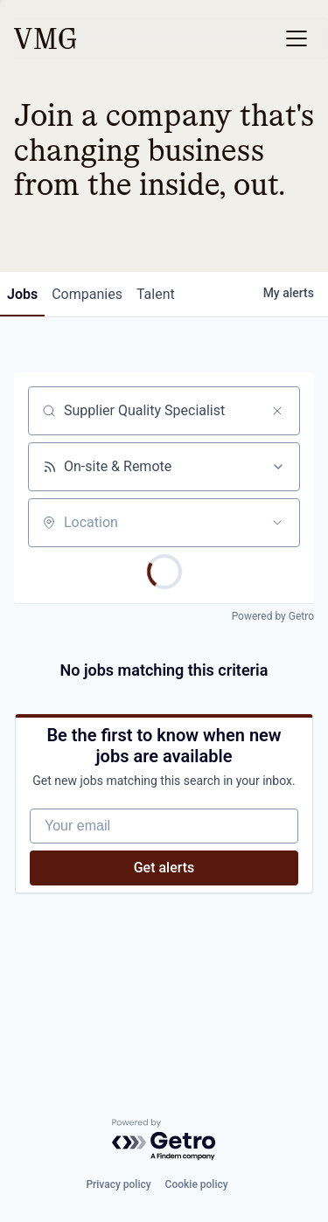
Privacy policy (118, 1184)
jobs (22, 294)
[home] (45, 38)
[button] (296, 38)
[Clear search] (277, 411)
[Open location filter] (277, 522)
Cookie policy (196, 1184)
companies (87, 294)
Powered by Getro (273, 616)
